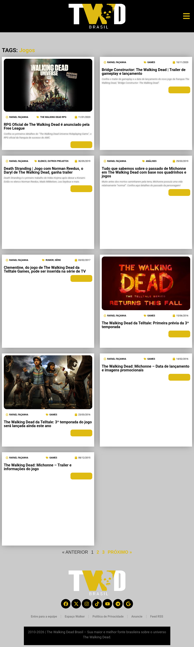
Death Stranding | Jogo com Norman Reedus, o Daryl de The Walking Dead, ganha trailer (43, 170)
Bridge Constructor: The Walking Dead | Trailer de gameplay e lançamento (143, 71)
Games (151, 62)
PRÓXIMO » (120, 552)
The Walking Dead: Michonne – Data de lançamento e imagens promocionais (145, 368)
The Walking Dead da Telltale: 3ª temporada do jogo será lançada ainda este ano (48, 424)
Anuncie (136, 616)
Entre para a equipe (44, 616)
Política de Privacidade (108, 616)
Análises (151, 161)
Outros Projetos (58, 161)
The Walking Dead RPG (53, 117)
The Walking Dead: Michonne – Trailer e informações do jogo (37, 467)
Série (58, 260)
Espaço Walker (75, 616)
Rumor (50, 260)
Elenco (42, 161)
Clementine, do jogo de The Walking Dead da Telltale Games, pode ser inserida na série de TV (45, 269)
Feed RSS (156, 616)
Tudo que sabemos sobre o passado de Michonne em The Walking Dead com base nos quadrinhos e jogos (144, 172)
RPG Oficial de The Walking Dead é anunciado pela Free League (46, 126)
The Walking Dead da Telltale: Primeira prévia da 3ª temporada (145, 325)
